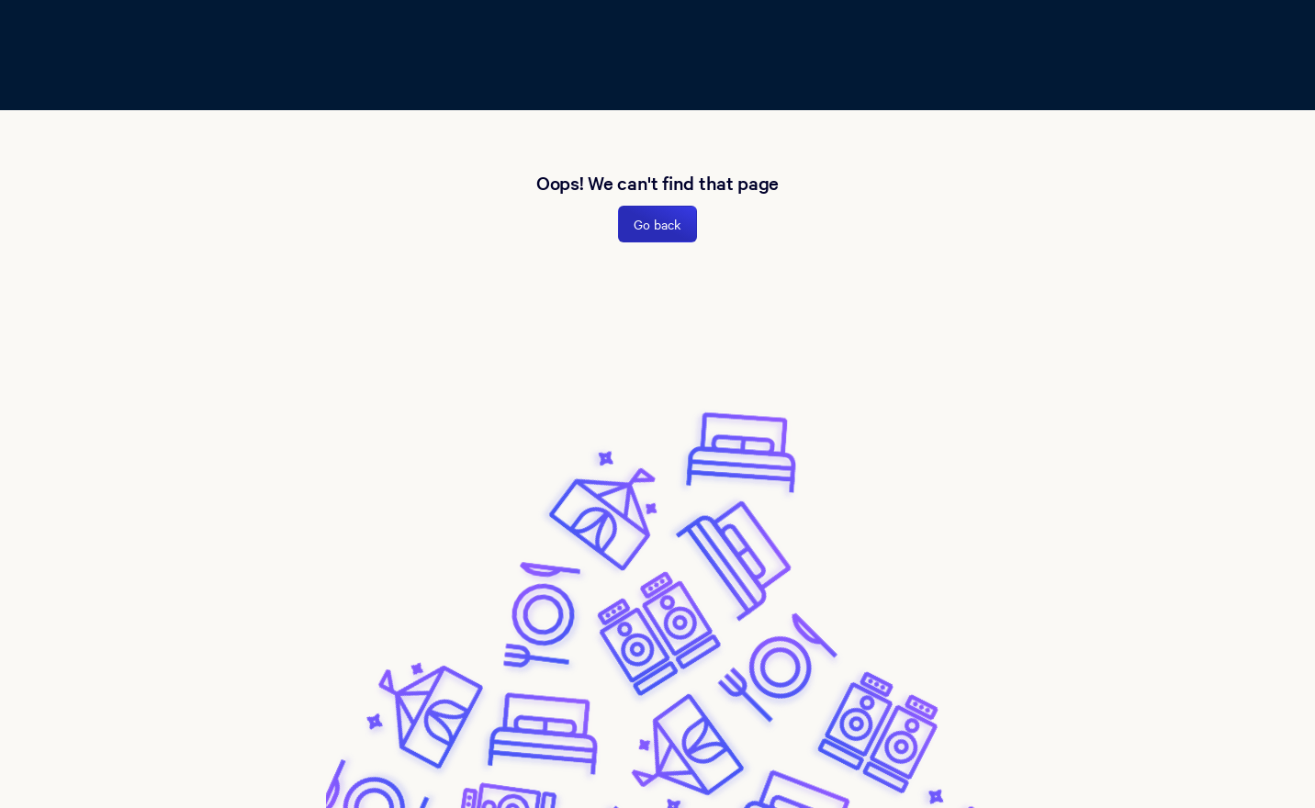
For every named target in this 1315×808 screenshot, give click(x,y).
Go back (657, 224)
